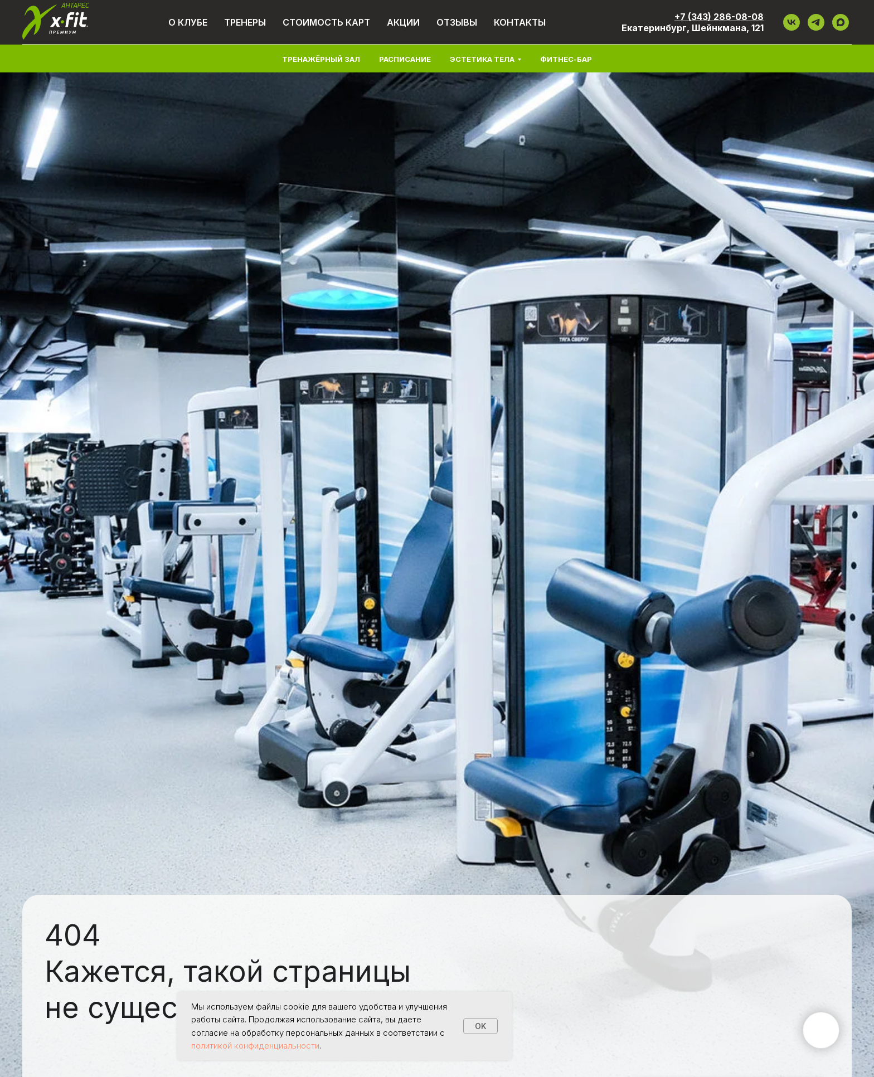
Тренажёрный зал (321, 59)
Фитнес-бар (566, 59)
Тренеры (245, 22)
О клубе (187, 22)
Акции (403, 22)
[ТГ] (816, 22)
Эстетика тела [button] (482, 59)
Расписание (405, 59)
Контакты (520, 22)
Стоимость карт (326, 22)
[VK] (791, 22)
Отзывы (456, 22)
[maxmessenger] (840, 22)
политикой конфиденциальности (255, 1045)
